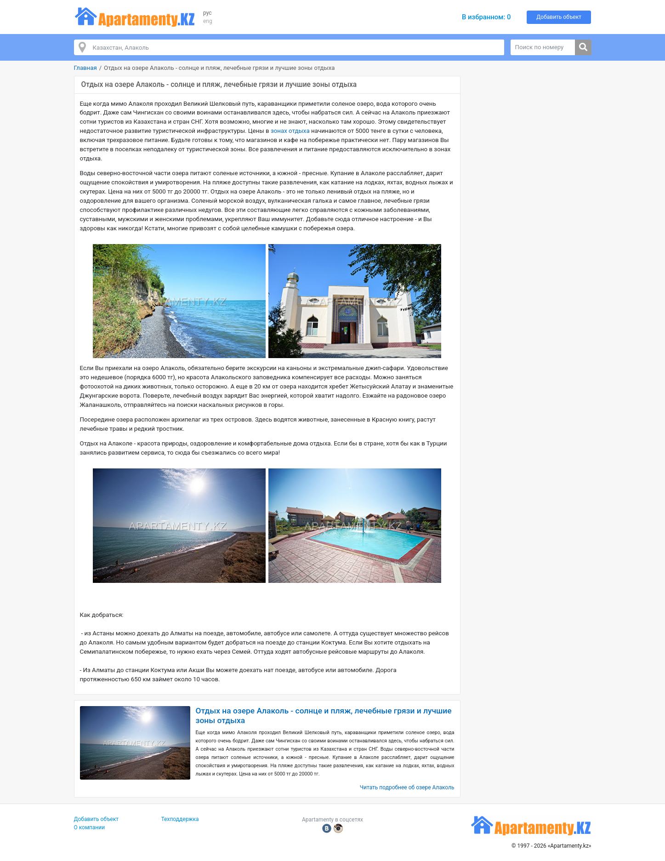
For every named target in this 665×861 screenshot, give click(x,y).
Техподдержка (180, 819)
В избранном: (486, 17)
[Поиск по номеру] (543, 47)
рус (207, 13)
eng (207, 21)
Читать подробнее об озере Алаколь (407, 787)
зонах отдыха (289, 130)
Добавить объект (558, 17)
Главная (85, 67)
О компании (89, 827)
